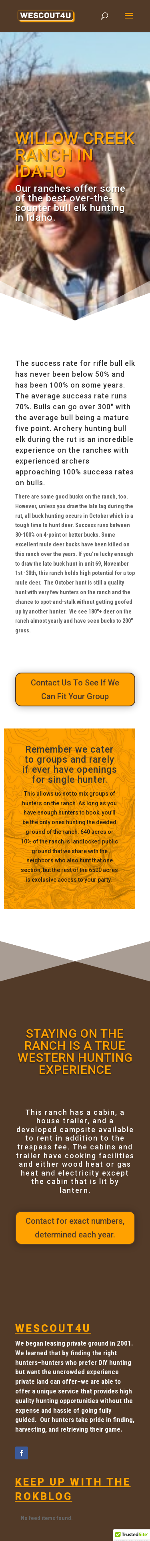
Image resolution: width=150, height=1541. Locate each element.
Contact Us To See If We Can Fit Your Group (75, 689)
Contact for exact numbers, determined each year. (75, 1227)
